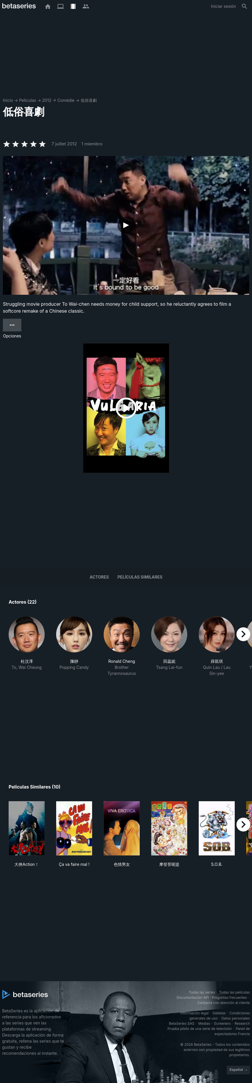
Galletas (219, 1013)
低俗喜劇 (89, 100)
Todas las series (202, 992)
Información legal (194, 1013)
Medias (204, 1023)
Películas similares (140, 577)
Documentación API (193, 997)
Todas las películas (234, 992)
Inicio (8, 100)
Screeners (222, 1023)
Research (242, 1023)
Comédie (65, 100)
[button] (27, 646)
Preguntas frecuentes (229, 997)
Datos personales (235, 1018)
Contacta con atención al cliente (224, 1003)
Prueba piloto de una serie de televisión (200, 1028)
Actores (99, 577)
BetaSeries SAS (181, 1023)
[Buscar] (244, 6)
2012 (46, 100)
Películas (27, 100)
